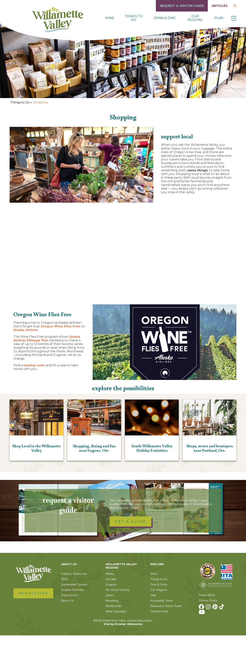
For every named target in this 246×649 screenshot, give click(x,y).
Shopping (40, 102)
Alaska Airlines (25, 343)
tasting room (34, 379)
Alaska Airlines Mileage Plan (46, 352)
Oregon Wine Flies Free (60, 340)
